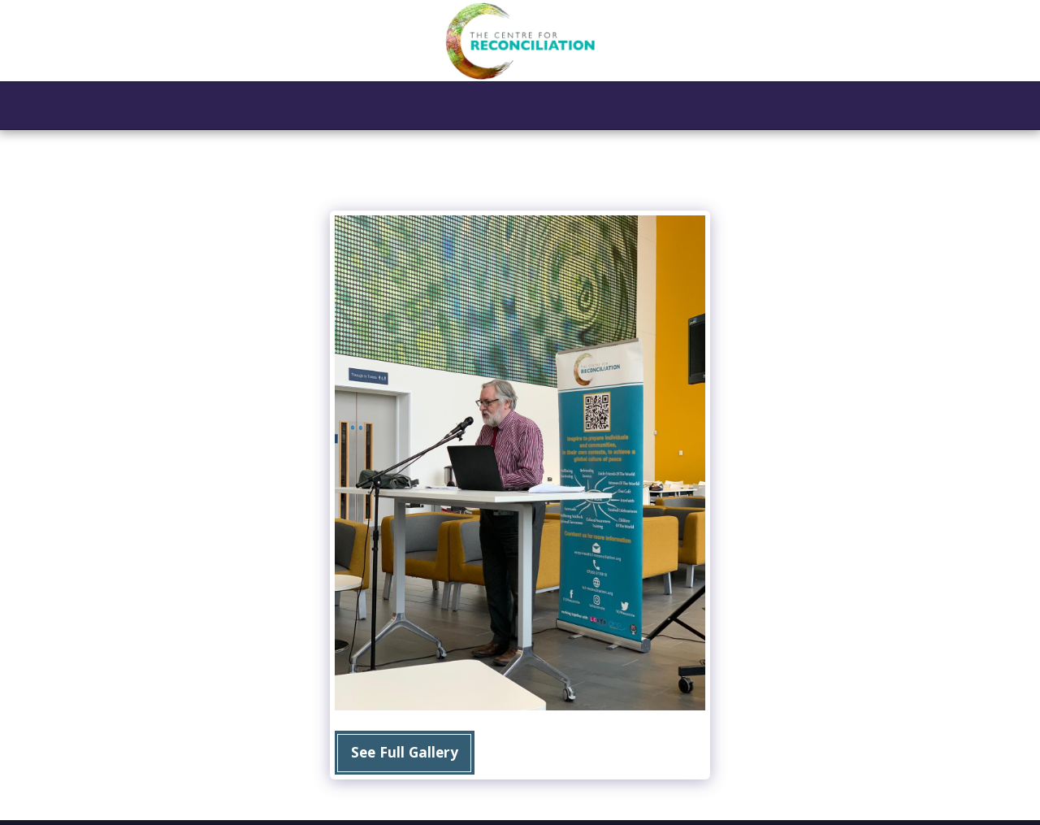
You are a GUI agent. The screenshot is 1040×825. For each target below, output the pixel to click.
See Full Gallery (404, 752)
